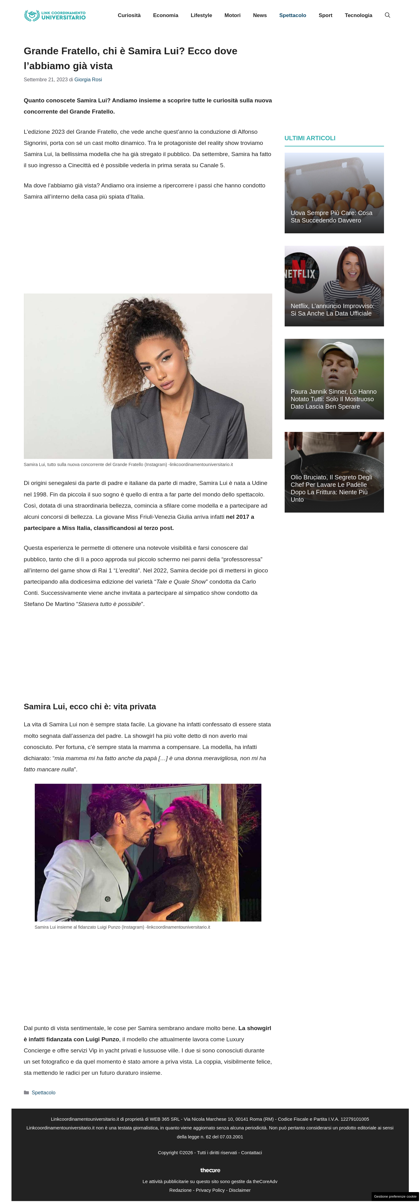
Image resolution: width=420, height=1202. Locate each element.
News (260, 15)
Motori (232, 15)
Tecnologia (358, 15)
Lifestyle (201, 15)
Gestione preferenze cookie (395, 1196)
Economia (165, 15)
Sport (325, 15)
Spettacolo (292, 15)
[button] (387, 15)
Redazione (180, 1190)
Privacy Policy (210, 1190)
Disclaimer (240, 1190)
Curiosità (129, 15)
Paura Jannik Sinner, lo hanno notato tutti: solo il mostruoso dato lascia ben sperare (334, 399)
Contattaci (251, 1152)
